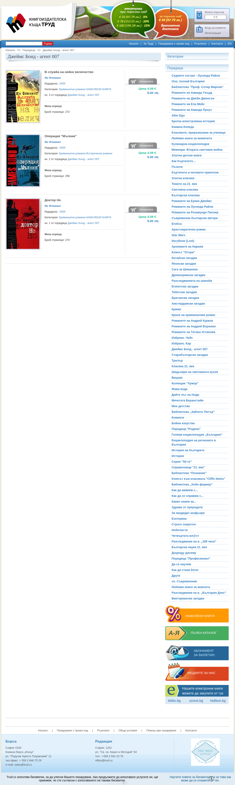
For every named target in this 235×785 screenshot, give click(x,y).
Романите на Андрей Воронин (194, 326)
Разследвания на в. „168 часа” (194, 541)
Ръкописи (200, 43)
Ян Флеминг (53, 77)
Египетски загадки (185, 286)
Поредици (28, 50)
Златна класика (183, 178)
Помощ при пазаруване (161, 730)
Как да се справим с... (188, 496)
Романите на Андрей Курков (192, 320)
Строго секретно (184, 524)
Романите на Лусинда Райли (192, 206)
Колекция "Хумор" (185, 383)
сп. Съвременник (184, 581)
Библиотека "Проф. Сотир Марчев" (197, 87)
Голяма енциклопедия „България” (197, 434)
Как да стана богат (185, 570)
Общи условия (128, 730)
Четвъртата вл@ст (185, 535)
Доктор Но (53, 200)
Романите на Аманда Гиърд (192, 92)
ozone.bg (196, 700)
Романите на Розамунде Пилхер (195, 212)
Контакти (217, 43)
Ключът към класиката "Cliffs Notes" (198, 478)
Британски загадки (185, 298)
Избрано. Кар (181, 343)
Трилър (177, 360)
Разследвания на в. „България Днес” (199, 592)
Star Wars (178, 235)
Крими (176, 309)
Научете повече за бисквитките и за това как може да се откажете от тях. (200, 778)
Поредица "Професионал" (191, 558)
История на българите (188, 450)
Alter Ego (178, 115)
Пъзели (177, 166)
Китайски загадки (184, 258)
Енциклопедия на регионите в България (194, 442)
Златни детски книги (187, 155)
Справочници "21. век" (188, 467)
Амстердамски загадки (188, 303)
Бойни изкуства (183, 423)
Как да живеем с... (185, 490)
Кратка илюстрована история (193, 121)
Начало (133, 43)
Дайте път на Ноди (185, 394)
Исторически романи (99, 153)
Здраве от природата (187, 507)
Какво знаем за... (184, 501)
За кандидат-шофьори (188, 513)
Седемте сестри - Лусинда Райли (196, 75)
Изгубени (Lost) (183, 241)
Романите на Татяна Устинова (193, 332)
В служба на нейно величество (69, 72)
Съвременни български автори (195, 218)
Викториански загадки (188, 598)
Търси (48, 43)
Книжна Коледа (183, 127)
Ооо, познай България (188, 81)
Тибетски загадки (184, 292)
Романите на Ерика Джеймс (192, 201)
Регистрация (213, 33)
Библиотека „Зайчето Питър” (193, 412)
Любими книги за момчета (191, 587)
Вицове (177, 377)
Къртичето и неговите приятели (195, 172)
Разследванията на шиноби (192, 280)
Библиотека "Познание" (189, 473)
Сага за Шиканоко (185, 269)
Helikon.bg (218, 700)
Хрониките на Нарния (187, 246)
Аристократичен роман (189, 229)
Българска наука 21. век (189, 547)
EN (230, 43)
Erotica (177, 223)
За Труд (148, 43)
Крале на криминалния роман (193, 315)
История (178, 456)
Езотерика (179, 518)
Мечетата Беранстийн (188, 400)
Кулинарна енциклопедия (190, 144)
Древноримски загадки (188, 275)
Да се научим (181, 564)
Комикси (178, 417)
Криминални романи (72, 89)
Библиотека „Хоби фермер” (192, 484)
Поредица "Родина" (186, 429)
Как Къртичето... (183, 161)
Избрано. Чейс (182, 337)
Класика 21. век (183, 366)
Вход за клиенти (215, 27)
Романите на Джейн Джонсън (193, 98)
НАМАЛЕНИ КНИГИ (98, 89)
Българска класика (186, 195)
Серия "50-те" (182, 461)
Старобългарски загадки (190, 355)
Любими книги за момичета (192, 138)
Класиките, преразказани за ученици (198, 132)
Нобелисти (180, 530)
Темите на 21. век (184, 184)
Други (176, 575)
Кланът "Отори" (183, 252)
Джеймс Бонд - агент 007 (58, 50)
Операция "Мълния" (61, 136)
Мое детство (181, 406)
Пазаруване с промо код (173, 43)
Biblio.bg (174, 700)
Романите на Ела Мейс (188, 104)
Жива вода (179, 389)
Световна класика (185, 189)
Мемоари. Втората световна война (197, 149)
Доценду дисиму (184, 553)
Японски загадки (184, 263)
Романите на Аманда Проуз (192, 109)
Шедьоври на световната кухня (195, 372)
